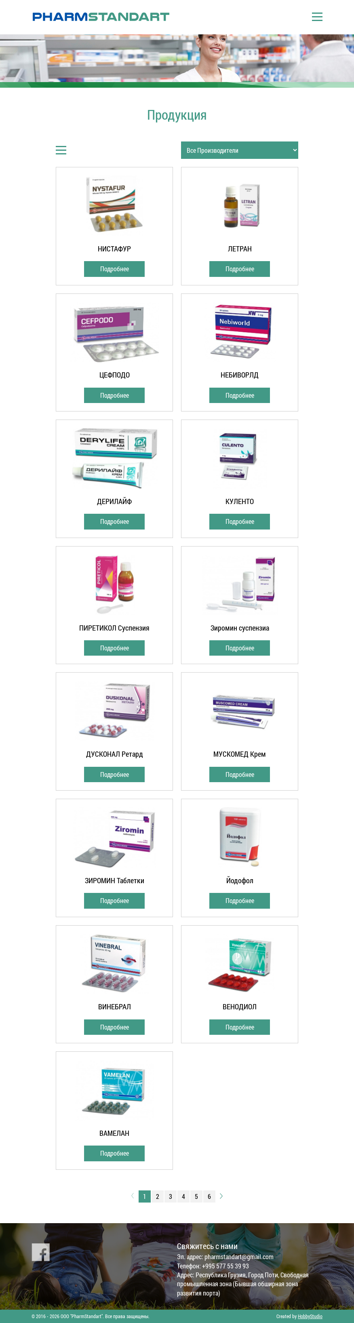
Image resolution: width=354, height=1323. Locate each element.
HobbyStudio (310, 1316)
